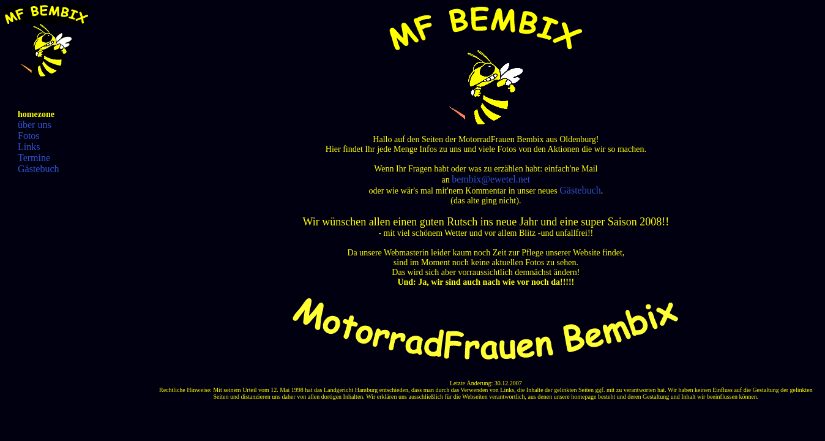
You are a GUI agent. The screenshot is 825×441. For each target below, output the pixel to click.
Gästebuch (38, 169)
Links (29, 146)
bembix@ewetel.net (491, 179)
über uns (34, 124)
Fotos (29, 135)
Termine (34, 158)
